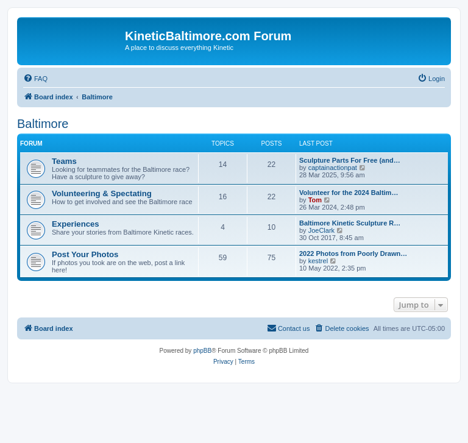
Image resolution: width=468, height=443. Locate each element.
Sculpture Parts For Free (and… (349, 160)
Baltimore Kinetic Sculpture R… (349, 223)
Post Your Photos (85, 254)
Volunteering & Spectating (102, 193)
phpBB (202, 350)
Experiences (75, 224)
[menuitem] (35, 78)
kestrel (318, 260)
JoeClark (321, 230)
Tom (315, 200)
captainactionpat (332, 167)
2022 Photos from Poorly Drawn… (353, 253)
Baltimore (42, 123)
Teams (64, 161)
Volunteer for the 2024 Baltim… (348, 192)
